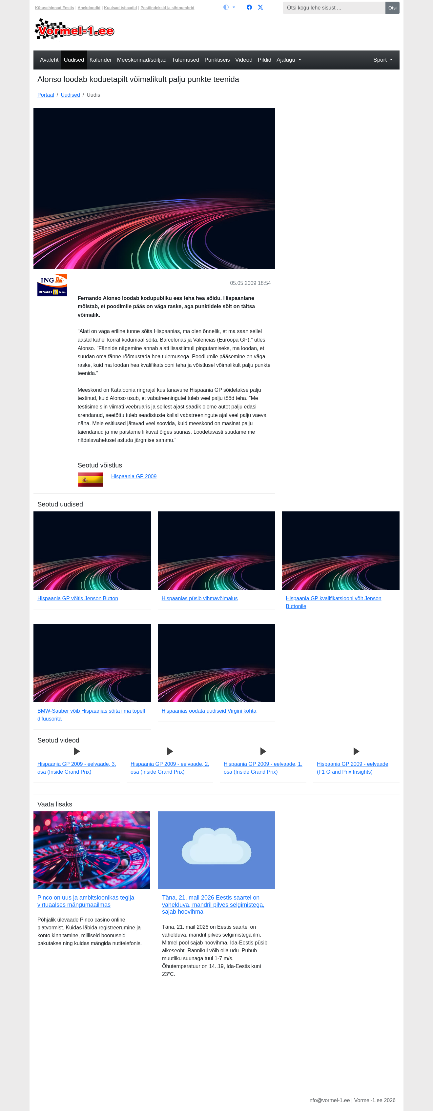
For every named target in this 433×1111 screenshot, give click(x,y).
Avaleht (49, 60)
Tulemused (185, 60)
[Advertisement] (263, 31)
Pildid (265, 60)
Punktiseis (217, 60)
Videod (244, 60)
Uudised (74, 60)
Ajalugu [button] (287, 60)
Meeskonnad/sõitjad (142, 60)
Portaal (45, 95)
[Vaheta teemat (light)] (229, 7)
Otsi (392, 7)
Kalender (101, 60)
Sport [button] (380, 60)
